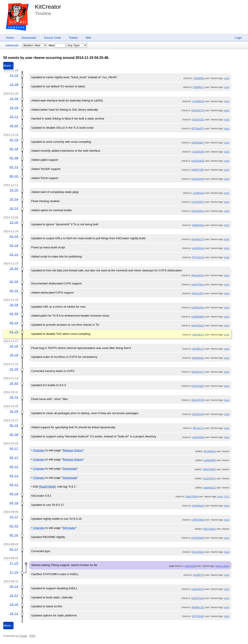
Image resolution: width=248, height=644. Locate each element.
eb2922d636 (197, 160)
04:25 (14, 332)
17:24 (14, 572)
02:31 (14, 291)
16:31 (14, 397)
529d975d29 (197, 598)
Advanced (11, 45)
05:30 (14, 435)
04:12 (14, 467)
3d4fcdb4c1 (198, 334)
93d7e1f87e (198, 293)
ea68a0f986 (209, 460)
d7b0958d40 (197, 537)
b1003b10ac (197, 307)
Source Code (52, 37)
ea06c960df (198, 437)
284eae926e (197, 275)
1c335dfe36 (198, 101)
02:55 (14, 282)
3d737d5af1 (198, 616)
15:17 (14, 517)
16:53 (14, 208)
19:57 (14, 596)
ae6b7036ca (197, 284)
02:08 (14, 158)
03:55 (14, 236)
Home (10, 37)
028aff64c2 (198, 87)
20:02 (14, 269)
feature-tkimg (222, 566)
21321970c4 (209, 478)
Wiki (88, 37)
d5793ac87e (197, 128)
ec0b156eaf (198, 248)
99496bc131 (197, 607)
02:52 (14, 526)
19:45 (14, 604)
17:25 (14, 563)
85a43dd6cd (197, 211)
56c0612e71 (197, 371)
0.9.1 (226, 496)
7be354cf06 (198, 151)
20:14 (14, 586)
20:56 (14, 305)
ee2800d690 (197, 316)
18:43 (14, 346)
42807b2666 (209, 469)
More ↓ (8, 625)
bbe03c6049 (197, 179)
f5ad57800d (192, 496)
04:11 (14, 485)
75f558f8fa (198, 78)
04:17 (14, 448)
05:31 (14, 425)
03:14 (14, 255)
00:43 (14, 176)
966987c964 (197, 169)
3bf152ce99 (198, 414)
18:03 (14, 383)
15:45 (14, 222)
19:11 (14, 614)
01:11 (14, 167)
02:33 (14, 140)
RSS (32, 635)
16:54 (14, 199)
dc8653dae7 (197, 142)
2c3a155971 (197, 202)
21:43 (14, 369)
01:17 (14, 549)
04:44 (14, 323)
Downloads (29, 37)
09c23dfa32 (198, 552)
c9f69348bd (198, 519)
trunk (226, 78)
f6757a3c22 (198, 257)
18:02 (14, 126)
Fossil (23, 635)
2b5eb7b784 (197, 400)
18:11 (14, 117)
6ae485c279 (197, 239)
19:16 (14, 99)
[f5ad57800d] (47, 486)
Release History (72, 450)
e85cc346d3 (209, 529)
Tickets (73, 37)
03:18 (14, 245)
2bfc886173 (198, 348)
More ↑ (8, 65)
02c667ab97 (197, 386)
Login (238, 37)
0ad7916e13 (197, 325)
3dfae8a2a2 (209, 487)
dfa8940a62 (198, 358)
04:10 (14, 494)
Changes (39, 450)
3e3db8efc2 (198, 505)
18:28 (14, 411)
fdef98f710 (198, 575)
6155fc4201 (198, 119)
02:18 (14, 149)
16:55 (14, 190)
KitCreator (48, 6)
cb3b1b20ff (190, 566)
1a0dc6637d (197, 589)
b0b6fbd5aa (198, 225)
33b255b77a (197, 110)
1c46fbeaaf (198, 193)
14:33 (14, 75)
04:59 (14, 314)
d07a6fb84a (209, 451)
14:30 (14, 84)
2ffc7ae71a (198, 428)
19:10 (14, 108)
